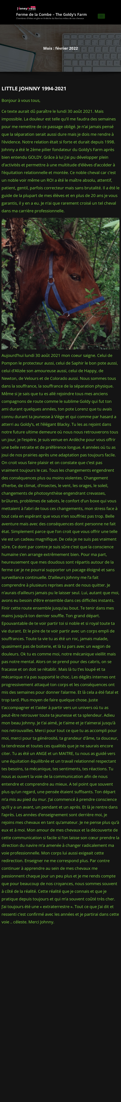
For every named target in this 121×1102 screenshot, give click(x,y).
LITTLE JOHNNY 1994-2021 (31, 86)
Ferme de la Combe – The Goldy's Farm (51, 12)
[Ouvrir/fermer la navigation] (101, 14)
